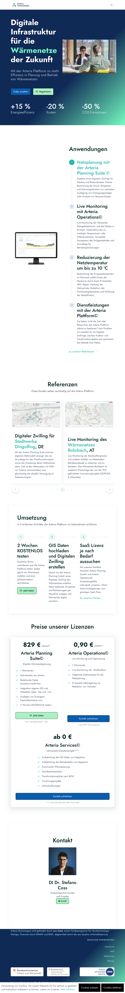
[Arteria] (21, 4)
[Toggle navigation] (111, 5)
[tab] (91, 179)
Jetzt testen (27, 590)
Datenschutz (109, 956)
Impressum (109, 946)
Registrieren (43, 91)
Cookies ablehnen (112, 987)
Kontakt (62, 901)
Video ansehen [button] (20, 91)
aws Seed (58, 930)
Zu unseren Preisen (91, 598)
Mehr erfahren (67, 989)
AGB (112, 951)
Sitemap (110, 960)
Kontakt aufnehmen (88, 718)
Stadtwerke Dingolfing (77, 444)
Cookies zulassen (89, 987)
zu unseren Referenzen (83, 351)
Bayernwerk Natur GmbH (30, 437)
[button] (15, 489)
